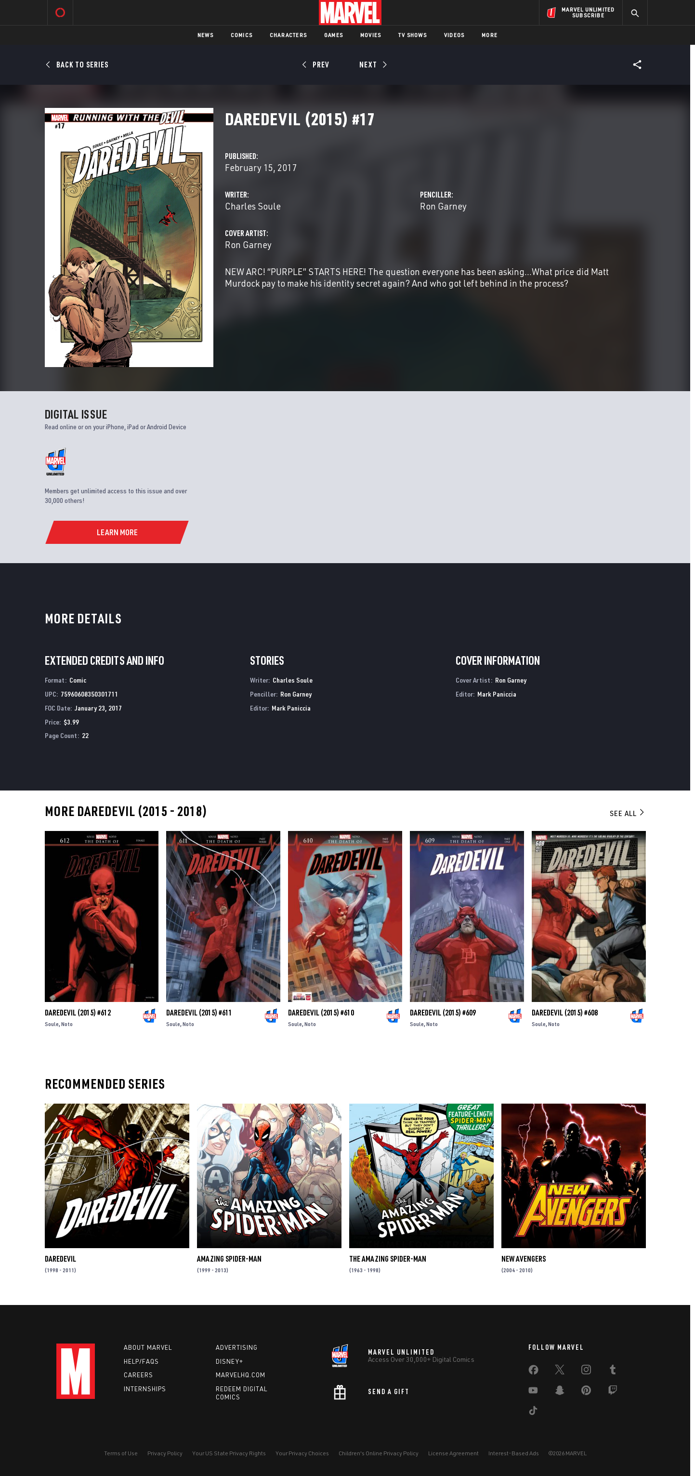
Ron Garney (443, 205)
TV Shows (412, 35)
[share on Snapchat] (559, 1392)
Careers (138, 1375)
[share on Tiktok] (533, 1412)
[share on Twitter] (559, 1371)
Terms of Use (121, 1453)
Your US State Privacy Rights (229, 1453)
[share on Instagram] (586, 1371)
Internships (145, 1389)
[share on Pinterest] (586, 1392)
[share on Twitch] (612, 1392)
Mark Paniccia (291, 708)
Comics (241, 35)
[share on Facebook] (533, 1372)
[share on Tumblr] (612, 1371)
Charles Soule (253, 205)
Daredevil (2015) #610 (321, 1012)
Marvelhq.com (240, 1375)
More (490, 35)
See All (627, 813)
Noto (67, 1024)
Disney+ (229, 1361)
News (205, 35)
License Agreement (453, 1453)
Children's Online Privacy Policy (379, 1453)
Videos (454, 35)
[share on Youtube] (533, 1392)
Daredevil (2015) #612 (78, 1012)
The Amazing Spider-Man (387, 1259)
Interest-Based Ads (513, 1453)
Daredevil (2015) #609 (443, 1012)
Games (333, 35)
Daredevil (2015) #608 (565, 1012)
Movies (370, 35)
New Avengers (523, 1259)
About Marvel (148, 1347)
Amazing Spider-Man (229, 1259)
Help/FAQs (141, 1361)
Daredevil (60, 1259)
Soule (52, 1024)
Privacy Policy (165, 1453)
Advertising (237, 1347)
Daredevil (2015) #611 (199, 1012)
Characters (288, 35)
